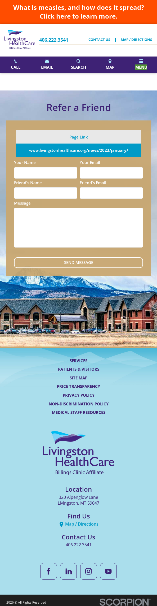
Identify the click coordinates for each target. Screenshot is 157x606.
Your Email (90, 162)
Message (22, 203)
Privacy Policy (79, 395)
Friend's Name (28, 182)
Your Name (25, 162)
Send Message (78, 262)
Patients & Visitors (78, 369)
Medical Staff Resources (78, 412)
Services (78, 360)
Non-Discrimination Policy (79, 403)
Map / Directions (136, 40)
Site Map (78, 377)
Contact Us (99, 40)
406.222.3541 (53, 40)
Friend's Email (93, 182)
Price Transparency (78, 386)
